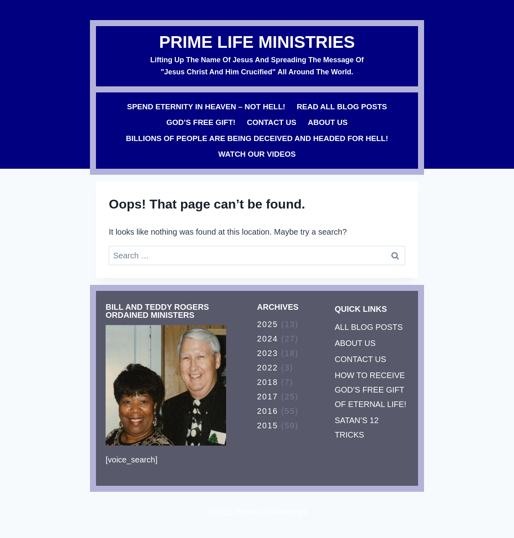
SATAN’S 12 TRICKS (357, 427)
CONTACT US (271, 122)
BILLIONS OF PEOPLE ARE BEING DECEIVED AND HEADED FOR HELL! (257, 138)
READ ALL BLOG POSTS (342, 106)
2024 (267, 338)
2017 (267, 396)
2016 (267, 411)
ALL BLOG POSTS (369, 327)
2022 (267, 367)
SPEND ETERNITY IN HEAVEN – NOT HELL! (206, 106)
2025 (267, 324)
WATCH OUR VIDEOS (257, 154)
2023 (267, 353)
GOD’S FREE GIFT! (200, 122)
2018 (267, 382)
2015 (267, 425)
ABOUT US (327, 122)
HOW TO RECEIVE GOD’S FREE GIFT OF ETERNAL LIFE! (370, 390)
